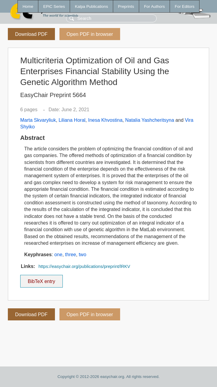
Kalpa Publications (91, 6)
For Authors (154, 6)
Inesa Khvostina (105, 120)
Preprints (126, 6)
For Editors (184, 6)
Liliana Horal (72, 120)
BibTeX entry (41, 279)
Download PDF (31, 34)
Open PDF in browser (90, 34)
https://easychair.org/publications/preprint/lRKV (84, 266)
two (82, 254)
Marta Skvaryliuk (38, 120)
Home (28, 6)
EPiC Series (54, 6)
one (58, 254)
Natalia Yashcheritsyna (149, 120)
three (70, 254)
